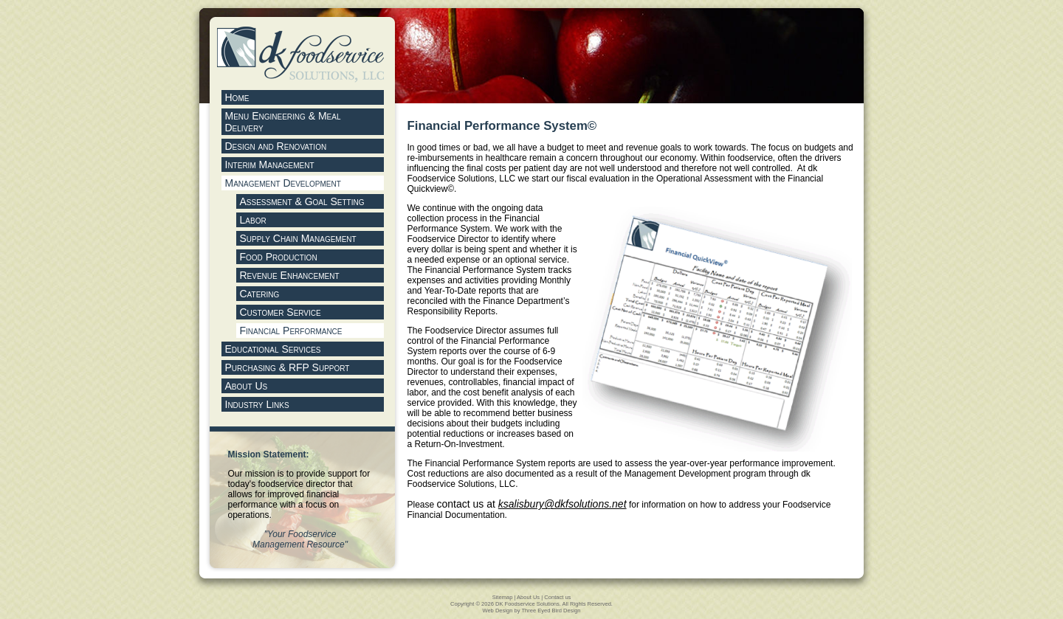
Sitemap (502, 597)
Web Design (497, 610)
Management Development (283, 183)
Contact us (557, 597)
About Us (528, 597)
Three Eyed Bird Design (550, 610)
